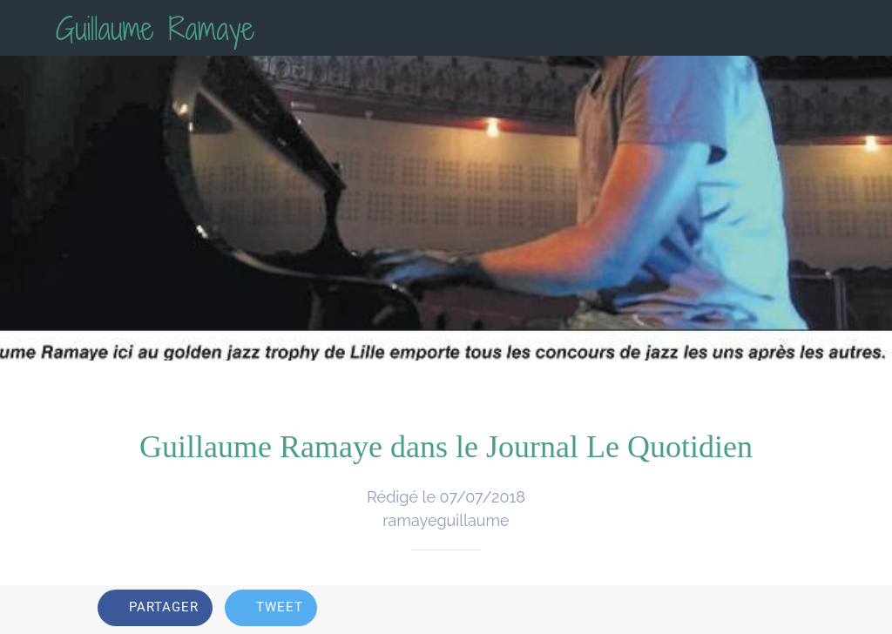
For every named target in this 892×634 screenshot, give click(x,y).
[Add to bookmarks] (773, 610)
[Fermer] (27, 27)
